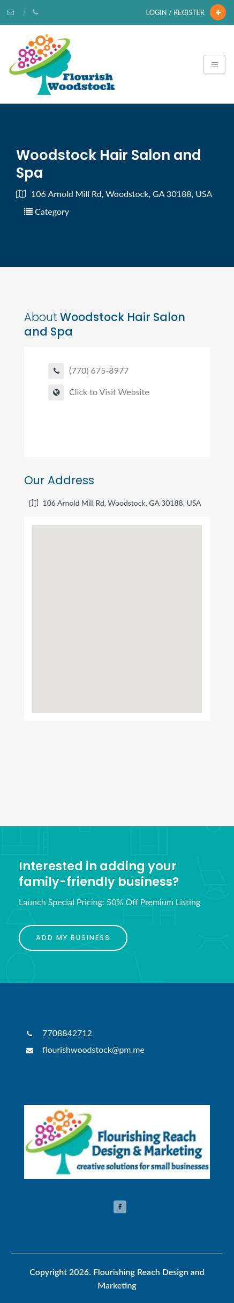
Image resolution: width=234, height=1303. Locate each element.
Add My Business (73, 937)
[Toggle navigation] (214, 64)
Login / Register (175, 12)
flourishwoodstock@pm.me (84, 1049)
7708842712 (58, 1033)
